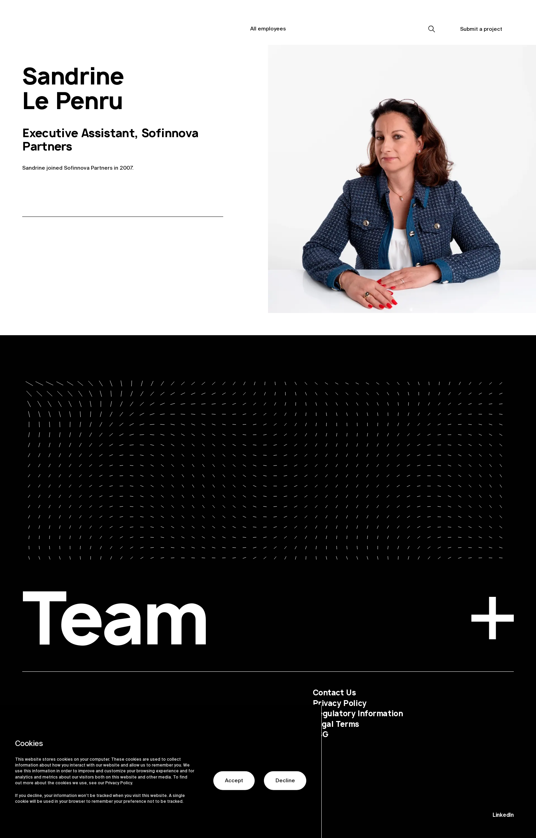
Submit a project (481, 29)
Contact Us (334, 693)
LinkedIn (503, 815)
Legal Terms (336, 724)
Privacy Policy (339, 703)
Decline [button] (285, 791)
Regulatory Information (358, 713)
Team (267, 623)
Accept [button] (234, 791)
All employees (268, 29)
